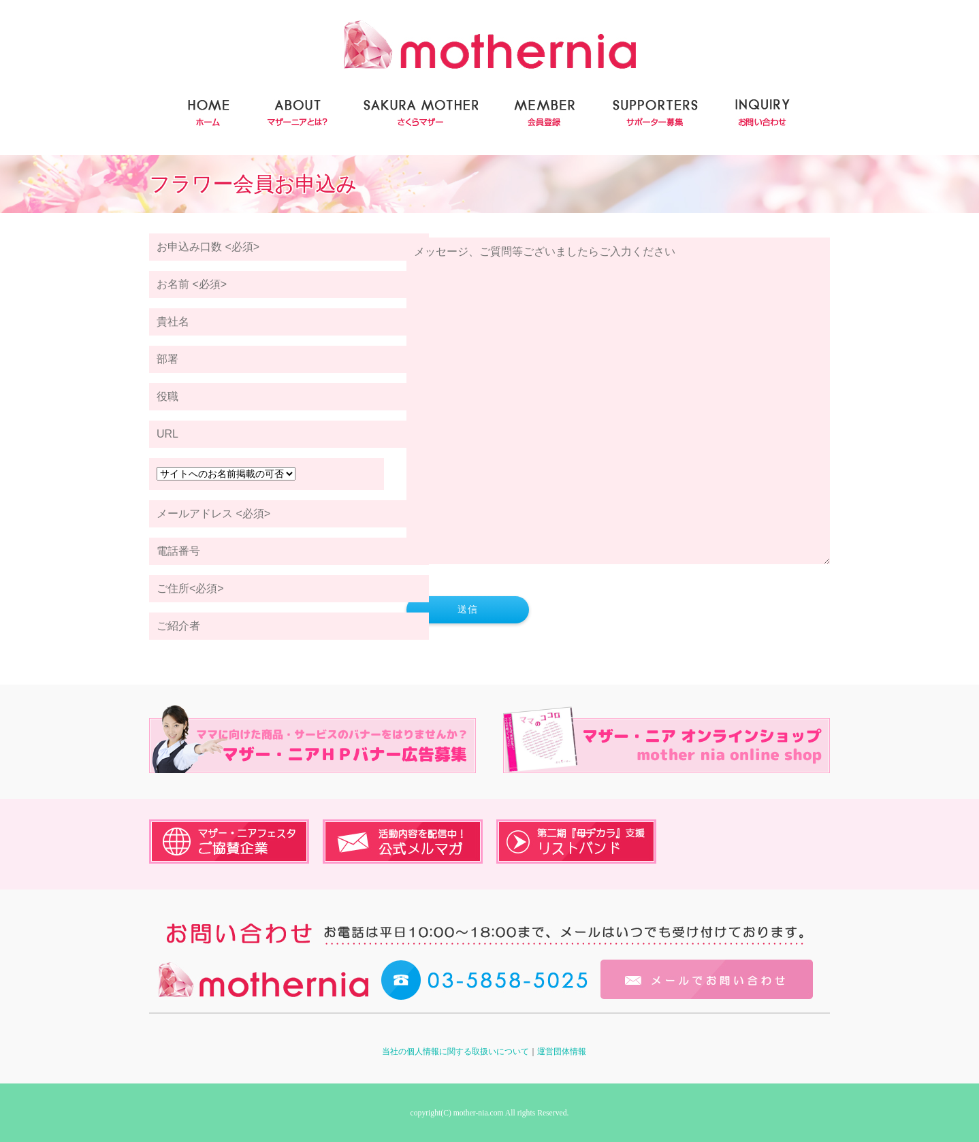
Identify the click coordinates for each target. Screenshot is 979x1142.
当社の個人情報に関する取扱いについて (455, 1051)
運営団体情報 (561, 1051)
